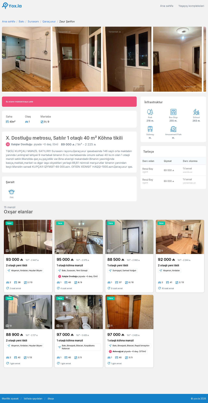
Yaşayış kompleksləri (191, 5)
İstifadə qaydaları (33, 398)
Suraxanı (33, 21)
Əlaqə (51, 398)
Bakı (21, 21)
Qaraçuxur (49, 21)
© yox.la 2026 (198, 398)
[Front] (11, 5)
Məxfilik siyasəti (10, 398)
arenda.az (187, 172)
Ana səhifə (166, 5)
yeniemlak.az (189, 183)
